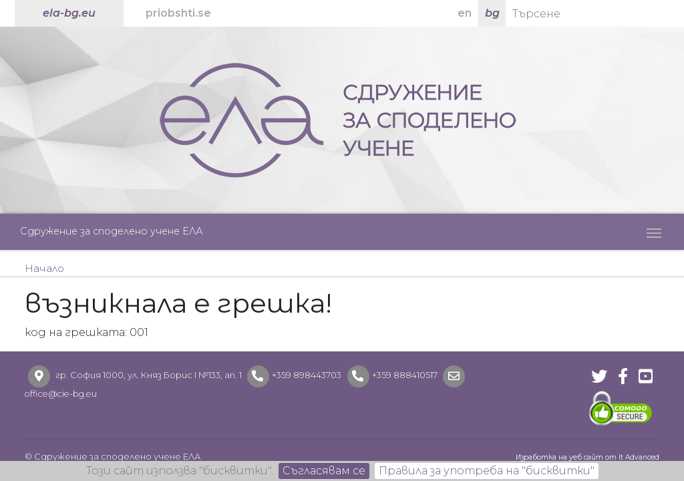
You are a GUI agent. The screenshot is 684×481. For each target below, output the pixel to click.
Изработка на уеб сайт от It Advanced (587, 457)
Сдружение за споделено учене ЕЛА (111, 231)
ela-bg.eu (69, 13)
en (465, 13)
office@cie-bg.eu (61, 394)
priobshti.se (178, 13)
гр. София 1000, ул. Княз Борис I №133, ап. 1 (148, 375)
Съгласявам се (324, 470)
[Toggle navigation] (654, 231)
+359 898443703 (306, 375)
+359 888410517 (405, 375)
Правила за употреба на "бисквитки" (486, 470)
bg (492, 13)
